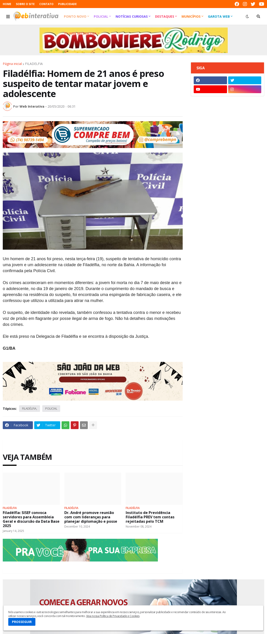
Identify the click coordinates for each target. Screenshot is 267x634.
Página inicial (12, 63)
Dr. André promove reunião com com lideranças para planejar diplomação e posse (90, 517)
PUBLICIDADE (67, 4)
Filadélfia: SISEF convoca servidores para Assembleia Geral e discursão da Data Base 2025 (31, 519)
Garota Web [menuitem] (219, 16)
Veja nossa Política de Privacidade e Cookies (112, 616)
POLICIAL (51, 408)
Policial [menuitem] (101, 16)
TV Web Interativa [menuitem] (80, 33)
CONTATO (46, 4)
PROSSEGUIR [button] (22, 622)
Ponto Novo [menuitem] (75, 16)
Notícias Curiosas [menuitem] (132, 16)
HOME (7, 4)
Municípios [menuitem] (191, 16)
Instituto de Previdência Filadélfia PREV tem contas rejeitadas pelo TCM (150, 517)
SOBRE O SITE (25, 4)
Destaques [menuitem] (164, 16)
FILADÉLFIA (34, 63)
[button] (8, 16)
